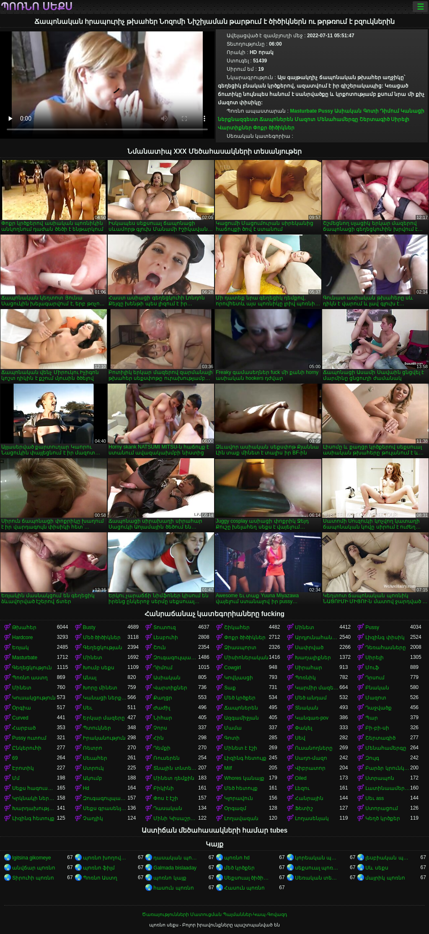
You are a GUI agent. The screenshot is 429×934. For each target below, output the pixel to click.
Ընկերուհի (26, 748)
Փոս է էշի (165, 798)
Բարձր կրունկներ (387, 768)
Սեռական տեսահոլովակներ (317, 878)
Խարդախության (34, 808)
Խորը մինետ (100, 688)
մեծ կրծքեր (239, 868)
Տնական (306, 708)
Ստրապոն (379, 778)
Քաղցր (162, 698)
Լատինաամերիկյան (387, 788)
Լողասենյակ (312, 818)
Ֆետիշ (304, 808)
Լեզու (302, 788)
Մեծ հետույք (241, 788)
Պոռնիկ (305, 678)
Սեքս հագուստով (34, 788)
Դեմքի (162, 748)
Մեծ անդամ (311, 698)
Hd (86, 788)
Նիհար (162, 718)
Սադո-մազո (311, 758)
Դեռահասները (385, 647)
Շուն (159, 647)
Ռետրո (92, 748)
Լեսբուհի (165, 637)
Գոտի (371, 111)
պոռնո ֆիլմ (99, 868)
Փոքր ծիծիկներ (274, 128)
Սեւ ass (374, 798)
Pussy (325, 111)
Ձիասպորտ (240, 647)
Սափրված (309, 647)
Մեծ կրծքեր (240, 698)
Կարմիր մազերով (317, 688)
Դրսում (375, 678)
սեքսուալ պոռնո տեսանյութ (317, 868)
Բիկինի (163, 788)
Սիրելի (400, 119)
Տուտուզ (164, 627)
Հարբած (24, 728)
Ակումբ (92, 778)
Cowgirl (232, 668)
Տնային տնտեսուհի (175, 768)
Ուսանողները (314, 748)
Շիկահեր (237, 627)
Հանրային (309, 798)
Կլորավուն (238, 798)
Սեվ (300, 738)
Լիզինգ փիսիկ (384, 637)
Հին (158, 738)
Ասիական (348, 111)
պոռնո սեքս (36, 6)
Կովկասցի (238, 678)
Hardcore (22, 637)
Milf (228, 768)
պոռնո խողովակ (105, 858)
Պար (371, 718)
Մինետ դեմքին (173, 778)
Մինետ (304, 627)
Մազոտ (305, 119)
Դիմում (389, 111)
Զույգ (372, 758)
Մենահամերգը (337, 119)
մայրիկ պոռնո (385, 878)
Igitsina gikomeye (31, 858)
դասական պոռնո (175, 858)
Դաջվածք (378, 708)
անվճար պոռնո (33, 868)
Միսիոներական (246, 658)
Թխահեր (24, 627)
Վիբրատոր (310, 768)
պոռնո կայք (169, 878)
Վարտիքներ (235, 128)
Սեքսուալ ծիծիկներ (246, 878)
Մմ (16, 778)
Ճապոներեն (276, 119)
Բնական (377, 688)
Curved (20, 718)
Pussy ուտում (29, 738)
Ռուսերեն (166, 758)
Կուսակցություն (34, 698)
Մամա (233, 728)
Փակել (303, 728)
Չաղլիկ (93, 818)
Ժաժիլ (161, 708)
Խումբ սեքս (98, 668)
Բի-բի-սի (377, 728)
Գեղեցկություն (32, 668)
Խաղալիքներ (313, 658)
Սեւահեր (95, 758)
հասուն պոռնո (173, 888)
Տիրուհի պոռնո (33, 878)
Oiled (301, 778)
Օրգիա (21, 708)
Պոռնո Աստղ (100, 878)
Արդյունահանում (317, 637)
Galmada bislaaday (174, 868)
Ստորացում (381, 808)
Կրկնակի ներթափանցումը (34, 798)
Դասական (167, 808)
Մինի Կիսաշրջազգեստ (175, 818)
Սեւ (87, 708)
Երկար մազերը (104, 718)
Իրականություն (104, 738)
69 (15, 758)
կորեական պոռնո (317, 858)
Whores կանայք (244, 778)
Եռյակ (20, 647)
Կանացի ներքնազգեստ (105, 698)
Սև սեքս (376, 868)
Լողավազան (241, 818)
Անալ (89, 678)
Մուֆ (372, 668)
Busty (89, 627)
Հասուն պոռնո (244, 888)
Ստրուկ (93, 768)
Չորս (160, 728)
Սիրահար (308, 668)
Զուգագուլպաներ (175, 658)
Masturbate (303, 111)
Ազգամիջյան (241, 718)
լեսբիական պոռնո (387, 858)
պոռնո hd (237, 858)
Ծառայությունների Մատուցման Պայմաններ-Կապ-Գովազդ (214, 914)
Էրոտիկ (23, 768)
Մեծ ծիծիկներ (102, 637)
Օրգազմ (235, 808)
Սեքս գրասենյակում (105, 808)
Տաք (230, 688)
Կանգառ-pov (311, 718)
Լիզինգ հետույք (245, 758)
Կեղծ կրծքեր (382, 818)
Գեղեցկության (102, 647)
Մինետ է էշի (240, 748)
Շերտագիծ (374, 119)
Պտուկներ (97, 728)
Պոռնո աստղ (30, 678)
